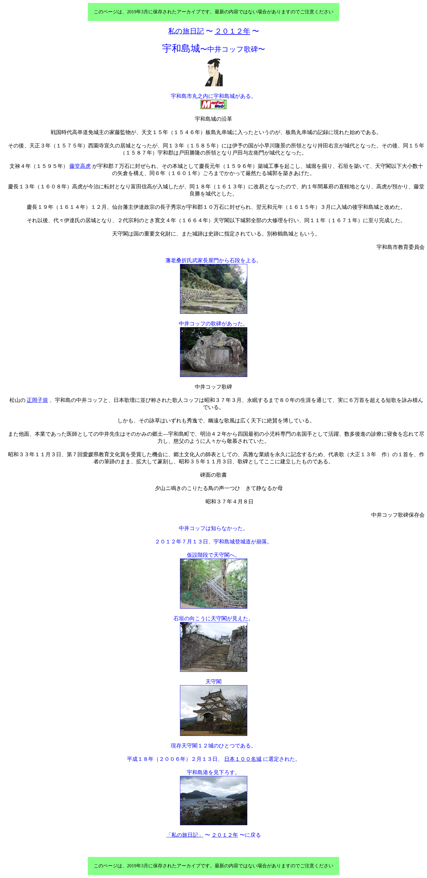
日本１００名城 (243, 759)
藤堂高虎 (80, 166)
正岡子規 (37, 400)
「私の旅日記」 (184, 835)
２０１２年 (224, 835)
